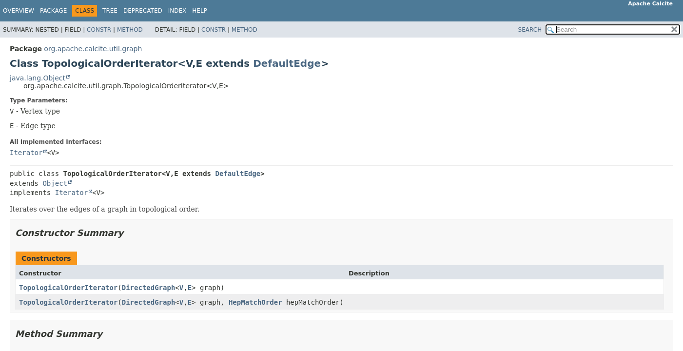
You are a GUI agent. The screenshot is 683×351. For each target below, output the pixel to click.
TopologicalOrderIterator (68, 288)
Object (54, 183)
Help (199, 10)
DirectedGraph (149, 288)
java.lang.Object (37, 78)
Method (130, 29)
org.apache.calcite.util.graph (93, 49)
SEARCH (530, 29)
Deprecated (142, 10)
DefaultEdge (287, 63)
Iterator (26, 152)
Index (177, 10)
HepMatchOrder (255, 302)
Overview (18, 10)
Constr (99, 29)
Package (53, 10)
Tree (109, 10)
